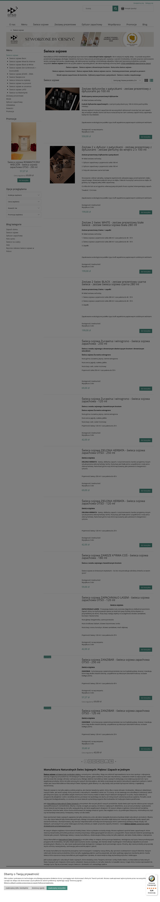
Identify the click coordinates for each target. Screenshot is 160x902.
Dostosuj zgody (38, 888)
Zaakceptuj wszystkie (57, 888)
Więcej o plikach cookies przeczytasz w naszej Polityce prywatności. (29, 883)
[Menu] (156, 875)
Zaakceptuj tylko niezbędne (17, 888)
